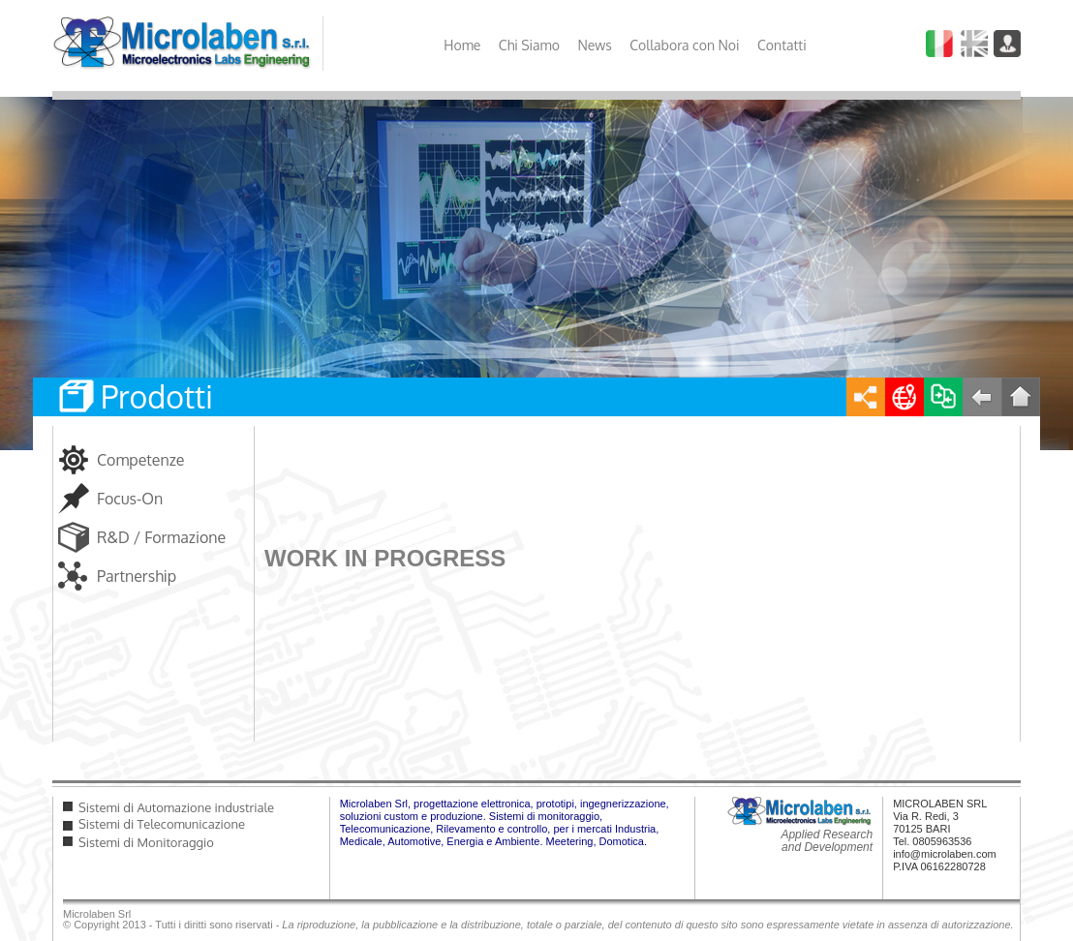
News (594, 45)
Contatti (782, 45)
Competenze (141, 460)
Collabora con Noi (684, 45)
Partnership (136, 576)
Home (462, 45)
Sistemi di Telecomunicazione (161, 824)
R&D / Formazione (161, 537)
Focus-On (130, 498)
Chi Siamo (529, 45)
